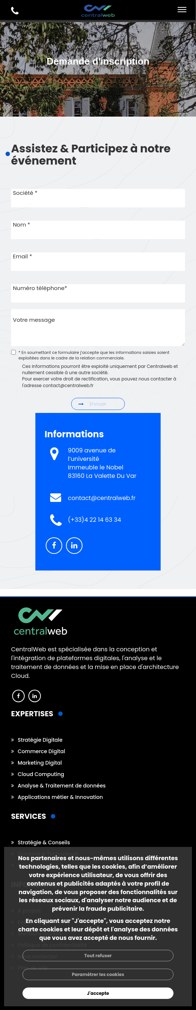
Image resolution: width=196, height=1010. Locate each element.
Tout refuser (98, 955)
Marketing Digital (40, 762)
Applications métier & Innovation (60, 797)
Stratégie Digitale (40, 740)
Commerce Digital (41, 751)
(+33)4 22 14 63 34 (94, 520)
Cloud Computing (41, 774)
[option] (98, 113)
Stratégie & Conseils (44, 842)
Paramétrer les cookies (98, 974)
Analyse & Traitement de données (62, 785)
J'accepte (98, 993)
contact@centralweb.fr (101, 498)
